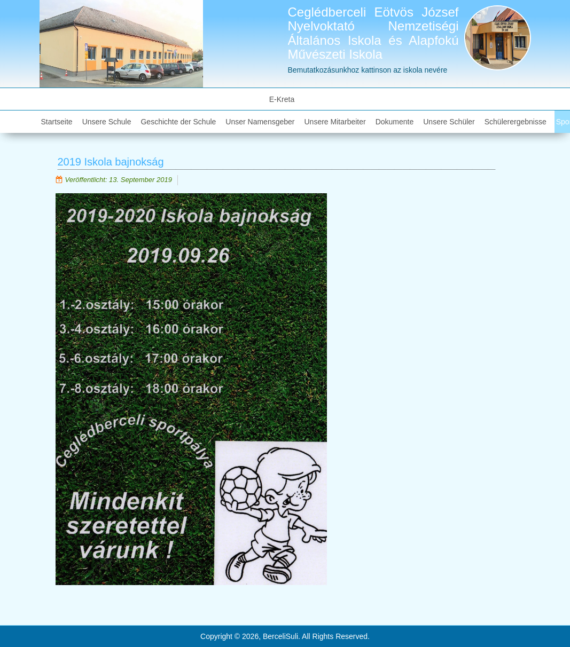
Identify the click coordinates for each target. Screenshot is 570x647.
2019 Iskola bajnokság (111, 162)
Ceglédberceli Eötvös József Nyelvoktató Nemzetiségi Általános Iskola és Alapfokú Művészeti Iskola (373, 33)
